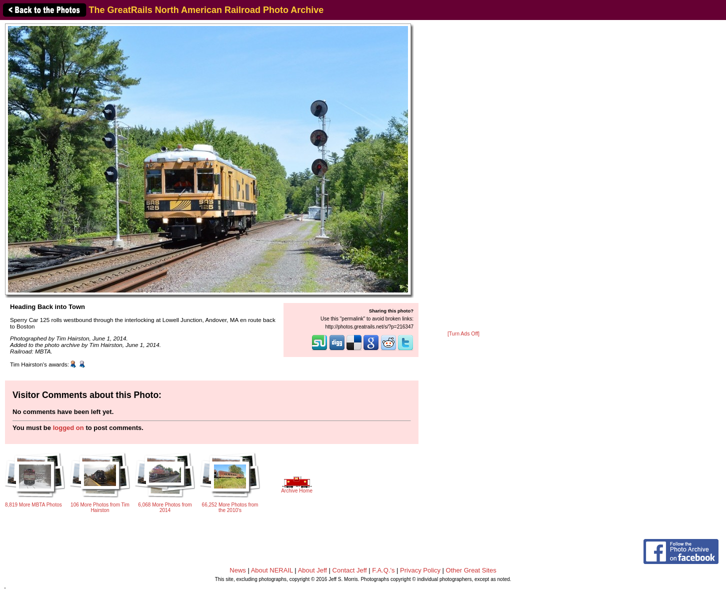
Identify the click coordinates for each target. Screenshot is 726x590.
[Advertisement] (464, 176)
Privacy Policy (420, 570)
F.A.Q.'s (383, 570)
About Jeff (312, 570)
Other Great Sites (471, 570)
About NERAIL (272, 570)
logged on (68, 428)
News (238, 570)
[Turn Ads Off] (464, 333)
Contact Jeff (349, 570)
